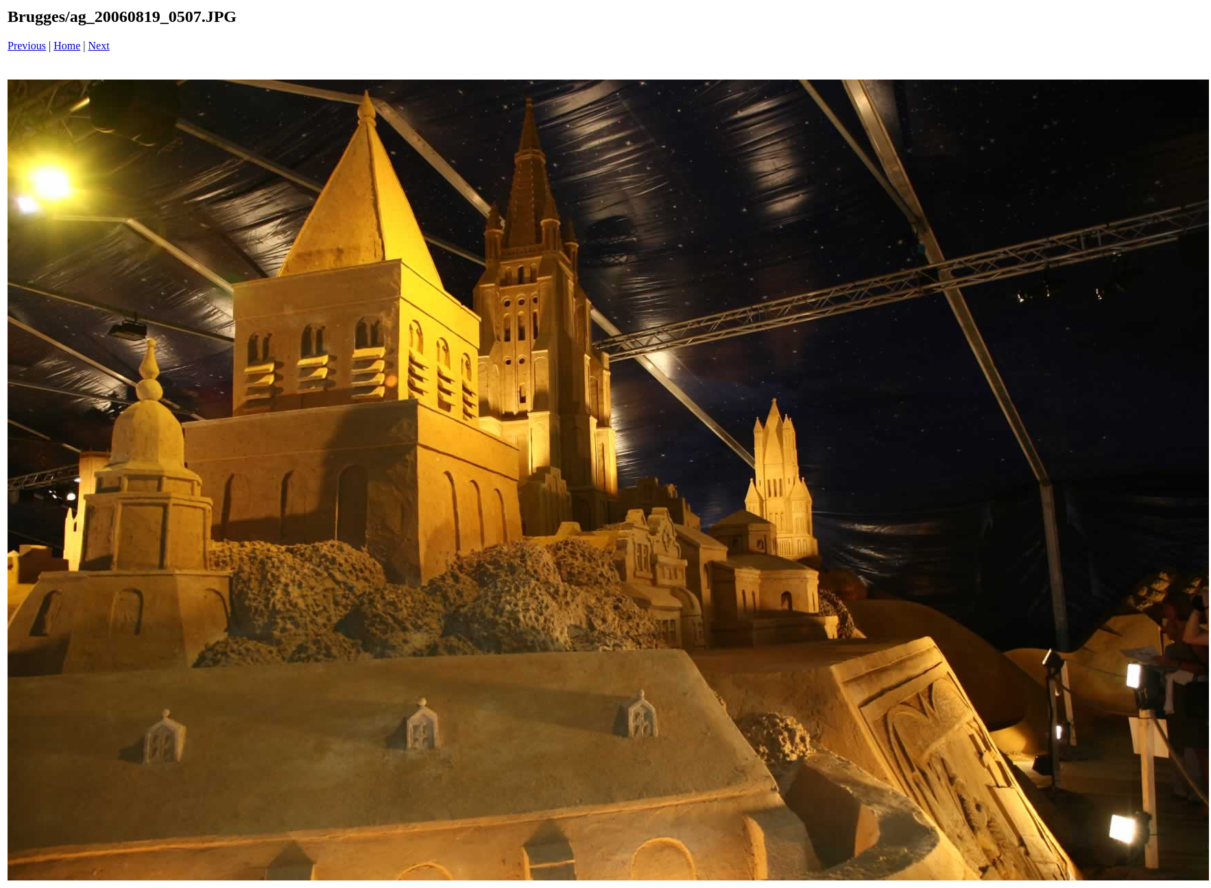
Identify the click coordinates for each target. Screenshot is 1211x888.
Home (66, 45)
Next (99, 45)
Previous (27, 45)
